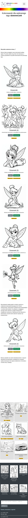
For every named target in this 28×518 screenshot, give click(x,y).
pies (2, 438)
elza (5, 420)
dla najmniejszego (17, 98)
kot (19, 438)
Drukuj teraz (16, 95)
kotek (22, 438)
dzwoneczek (10, 98)
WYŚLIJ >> (4, 506)
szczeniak (5, 438)
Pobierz (10, 95)
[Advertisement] (14, 33)
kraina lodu (8, 420)
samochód (21, 458)
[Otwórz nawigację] (24, 3)
